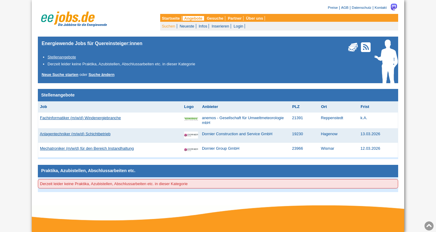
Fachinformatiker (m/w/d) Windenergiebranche (80, 118)
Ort (324, 106)
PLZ (296, 106)
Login (238, 26)
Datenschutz (362, 7)
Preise (333, 7)
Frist (365, 106)
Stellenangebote (62, 57)
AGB (344, 7)
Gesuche (215, 18)
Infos (203, 26)
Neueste (187, 26)
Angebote (193, 18)
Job (43, 106)
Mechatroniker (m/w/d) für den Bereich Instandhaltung (87, 148)
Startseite (171, 18)
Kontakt (381, 7)
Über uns (254, 18)
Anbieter (210, 106)
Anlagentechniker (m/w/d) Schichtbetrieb (75, 134)
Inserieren (220, 26)
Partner (235, 18)
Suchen (168, 26)
